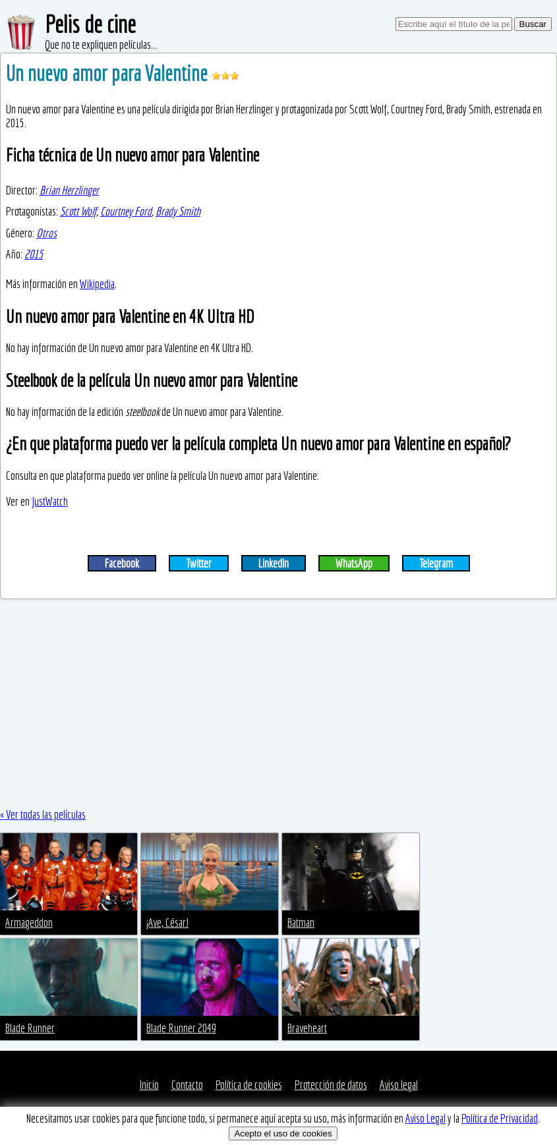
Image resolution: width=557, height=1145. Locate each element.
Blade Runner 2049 (181, 1028)
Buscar (532, 24)
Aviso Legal (425, 1118)
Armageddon (29, 922)
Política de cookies (249, 1085)
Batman (300, 922)
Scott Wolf (78, 211)
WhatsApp (354, 563)
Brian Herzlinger (69, 190)
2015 (33, 254)
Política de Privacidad (499, 1118)
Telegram (436, 563)
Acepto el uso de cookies (283, 1133)
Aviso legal (399, 1085)
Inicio (149, 1085)
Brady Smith (178, 211)
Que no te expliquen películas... (101, 44)
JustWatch (50, 501)
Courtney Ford (126, 211)
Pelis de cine (90, 24)
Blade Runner (30, 1028)
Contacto (187, 1085)
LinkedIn (273, 563)
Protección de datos (331, 1085)
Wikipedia (97, 284)
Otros (46, 233)
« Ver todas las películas (43, 814)
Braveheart (307, 1028)
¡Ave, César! (167, 922)
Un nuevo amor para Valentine (109, 73)
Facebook (122, 563)
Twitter (199, 563)
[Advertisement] (278, 703)
